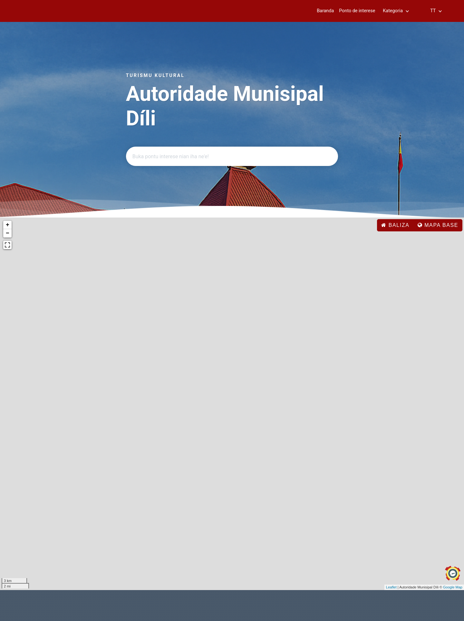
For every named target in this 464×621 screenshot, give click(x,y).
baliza (395, 225)
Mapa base (438, 225)
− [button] (7, 233)
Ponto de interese (357, 11)
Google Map (452, 587)
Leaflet (391, 587)
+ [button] (7, 225)
